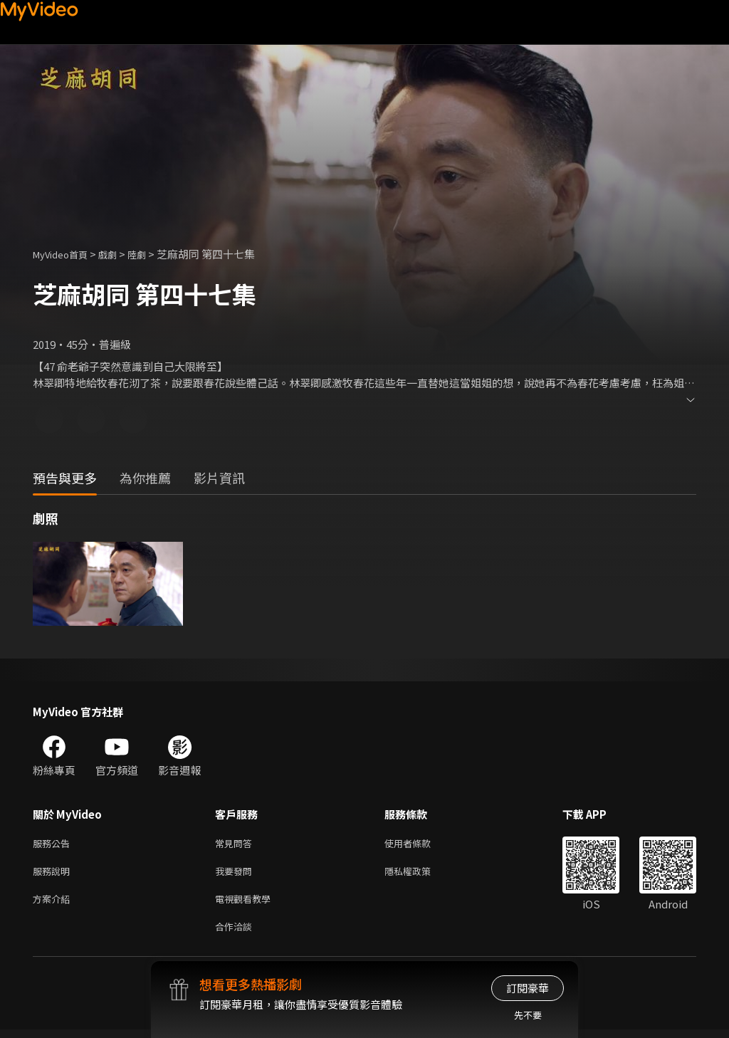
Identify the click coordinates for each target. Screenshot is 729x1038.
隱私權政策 (419, 873)
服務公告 (54, 844)
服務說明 (54, 873)
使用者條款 (419, 844)
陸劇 (151, 253)
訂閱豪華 (527, 987)
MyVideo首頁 (65, 253)
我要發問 (236, 873)
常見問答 (236, 844)
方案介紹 (54, 903)
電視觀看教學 (247, 903)
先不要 (528, 1015)
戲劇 (119, 253)
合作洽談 (236, 933)
